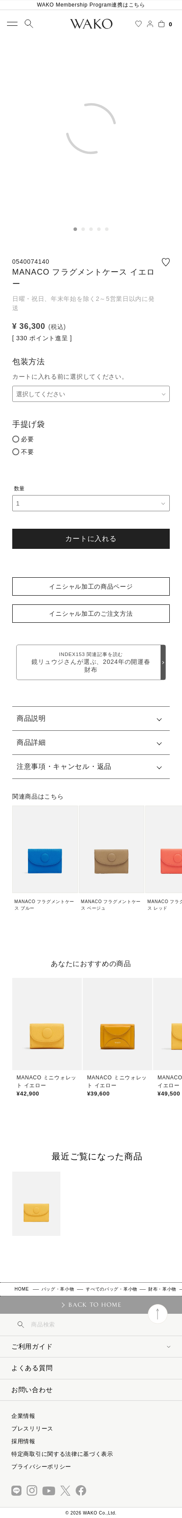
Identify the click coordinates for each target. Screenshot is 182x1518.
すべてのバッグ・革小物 (111, 1289)
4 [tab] (99, 229)
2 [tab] (83, 229)
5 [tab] (106, 229)
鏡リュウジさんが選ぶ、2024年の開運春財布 (91, 662)
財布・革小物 (162, 1289)
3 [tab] (91, 229)
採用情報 (23, 1441)
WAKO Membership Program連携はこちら (91, 5)
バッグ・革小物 (58, 1289)
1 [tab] (75, 229)
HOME (21, 1289)
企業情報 (23, 1416)
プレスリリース (32, 1428)
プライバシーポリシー (41, 1466)
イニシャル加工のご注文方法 (91, 613)
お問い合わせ (31, 1389)
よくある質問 (31, 1367)
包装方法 (28, 361)
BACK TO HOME (94, 1304)
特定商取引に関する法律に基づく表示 (62, 1454)
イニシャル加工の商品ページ (91, 586)
